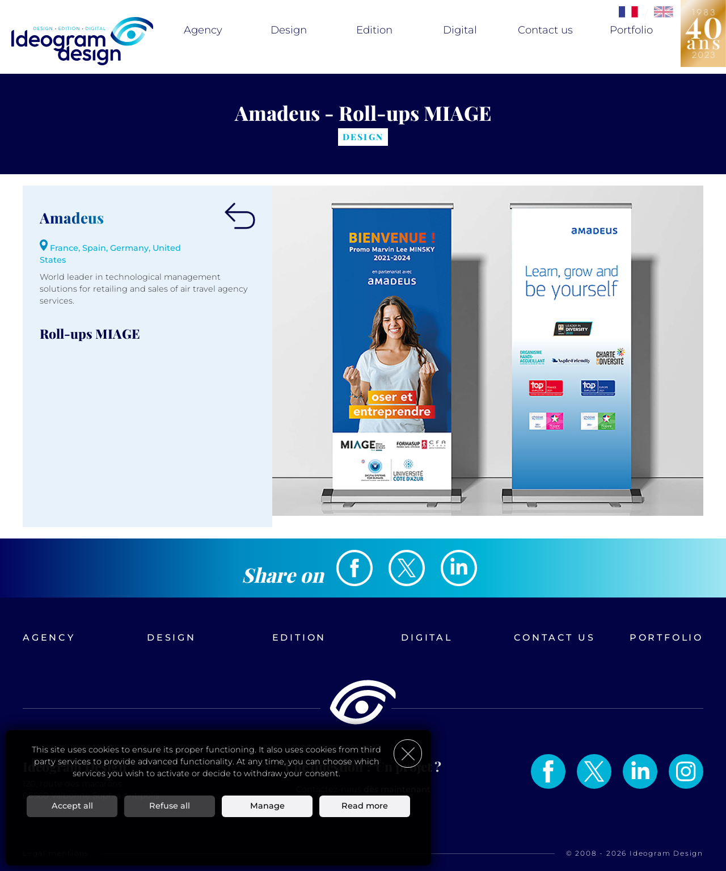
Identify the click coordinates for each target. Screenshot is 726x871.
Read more (364, 806)
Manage (267, 806)
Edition (374, 30)
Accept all (72, 806)
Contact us (545, 30)
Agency (203, 30)
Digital (460, 30)
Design (289, 30)
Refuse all (169, 806)
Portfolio (631, 30)
